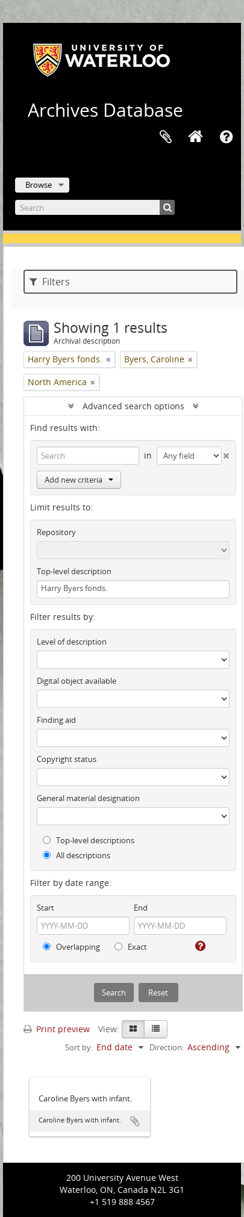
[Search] (95, 207)
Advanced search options (133, 406)
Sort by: (79, 1047)
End (141, 907)
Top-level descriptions (88, 840)
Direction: (166, 1047)
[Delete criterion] (226, 453)
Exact (130, 946)
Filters (50, 281)
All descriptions (76, 855)
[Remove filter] (108, 359)
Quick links (226, 137)
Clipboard (166, 137)
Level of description (72, 641)
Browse (38, 184)
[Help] (199, 946)
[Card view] (133, 1029)
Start (45, 907)
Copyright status (66, 759)
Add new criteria (79, 479)
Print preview (56, 1029)
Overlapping (71, 946)
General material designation (88, 798)
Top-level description (74, 571)
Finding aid (56, 719)
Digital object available (76, 680)
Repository (56, 532)
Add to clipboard (135, 1121)
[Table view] (155, 1029)
